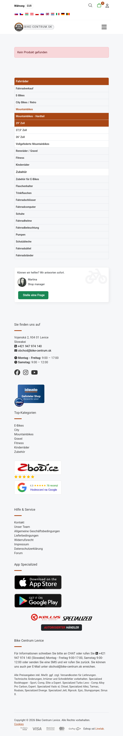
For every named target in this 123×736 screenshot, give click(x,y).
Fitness (19, 443)
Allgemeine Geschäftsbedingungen (37, 531)
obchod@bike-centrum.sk (34, 350)
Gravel (18, 438)
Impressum (21, 544)
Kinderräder (21, 447)
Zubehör (19, 452)
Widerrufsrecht (24, 540)
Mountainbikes (24, 434)
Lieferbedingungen (26, 535)
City (16, 430)
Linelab (99, 728)
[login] (106, 5)
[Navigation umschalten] (85, 27)
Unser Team (22, 527)
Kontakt (19, 522)
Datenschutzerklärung (28, 548)
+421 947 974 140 (30, 346)
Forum (18, 553)
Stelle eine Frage (33, 295)
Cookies (19, 724)
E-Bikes (19, 425)
